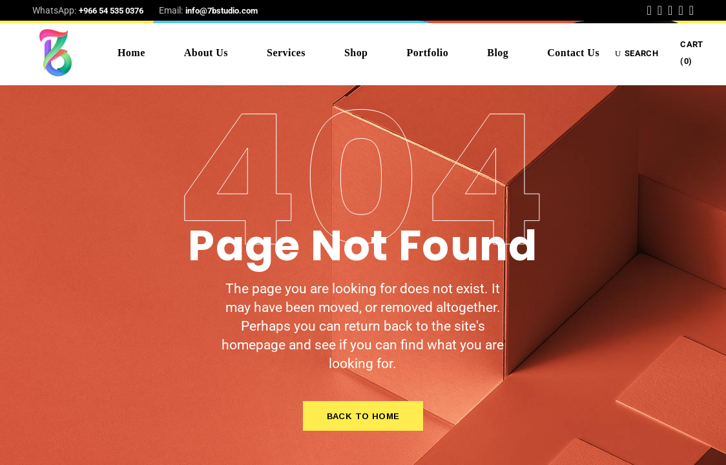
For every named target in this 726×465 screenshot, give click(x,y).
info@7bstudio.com (221, 11)
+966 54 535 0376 (111, 11)
